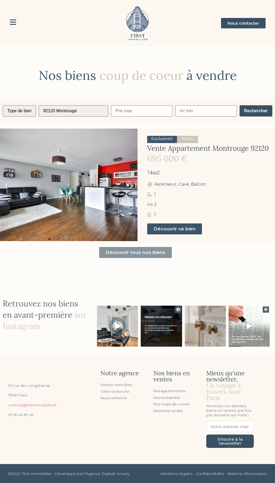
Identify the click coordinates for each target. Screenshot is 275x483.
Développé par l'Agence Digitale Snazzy (92, 473)
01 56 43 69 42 (21, 414)
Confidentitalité (210, 473)
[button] (243, 23)
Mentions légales (176, 473)
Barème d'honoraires (247, 473)
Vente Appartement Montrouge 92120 (208, 149)
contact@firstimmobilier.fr (32, 405)
